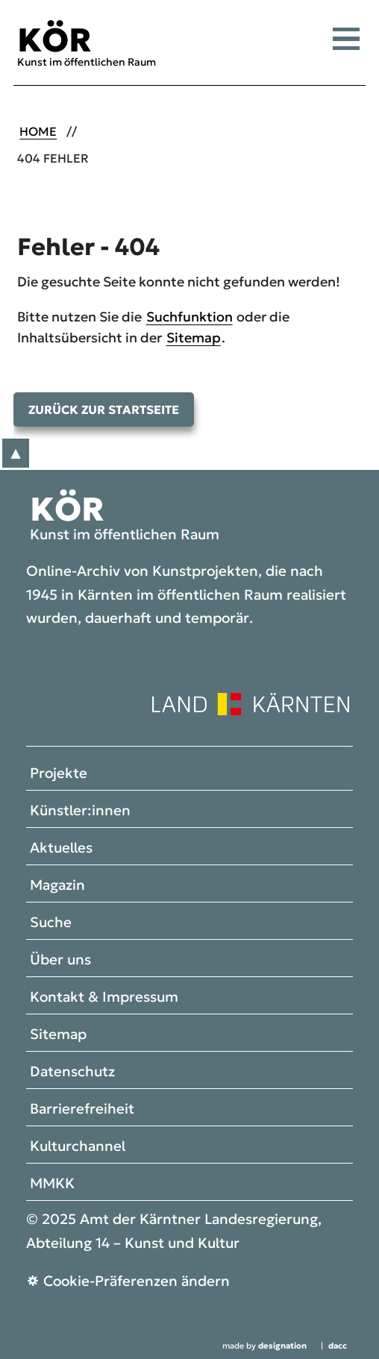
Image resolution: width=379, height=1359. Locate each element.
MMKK (52, 1183)
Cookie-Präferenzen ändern (136, 1281)
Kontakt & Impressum (104, 996)
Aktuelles (61, 847)
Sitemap (193, 338)
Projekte (58, 773)
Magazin (57, 885)
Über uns (60, 959)
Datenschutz (72, 1071)
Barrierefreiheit (82, 1108)
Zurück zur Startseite (103, 409)
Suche (51, 922)
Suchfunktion (189, 317)
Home (38, 132)
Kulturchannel (77, 1146)
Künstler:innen (80, 810)
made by (264, 1346)
